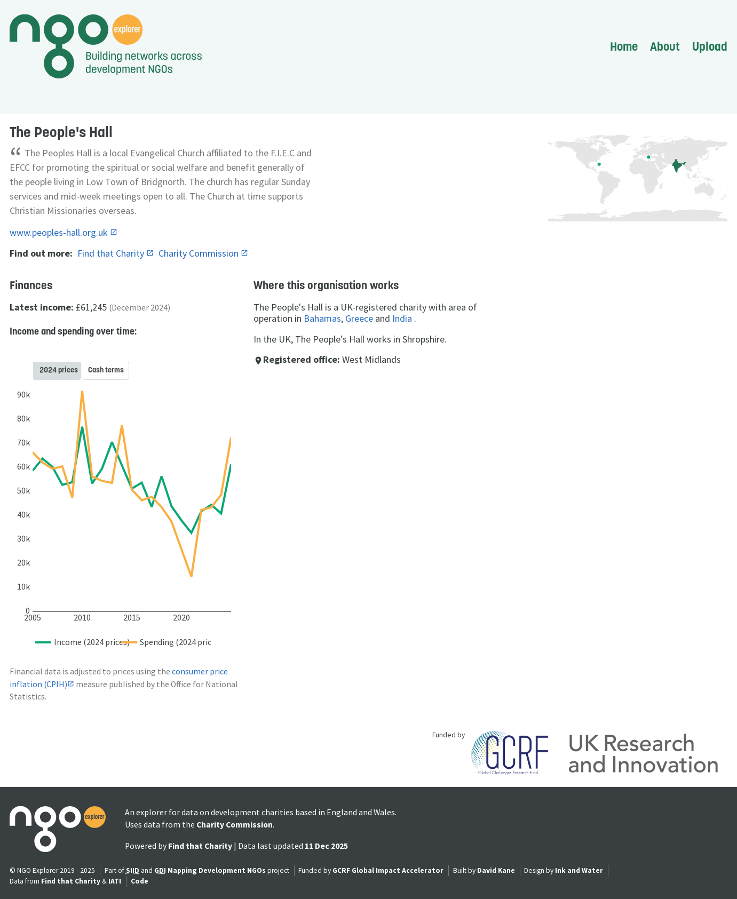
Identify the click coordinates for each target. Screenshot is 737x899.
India (402, 318)
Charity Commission (200, 253)
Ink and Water (579, 870)
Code (139, 881)
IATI (114, 881)
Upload (709, 46)
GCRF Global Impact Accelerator (387, 870)
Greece (359, 318)
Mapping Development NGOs (217, 870)
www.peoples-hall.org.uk (60, 232)
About (665, 46)
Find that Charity (111, 253)
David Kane (496, 870)
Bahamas (322, 318)
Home (624, 46)
